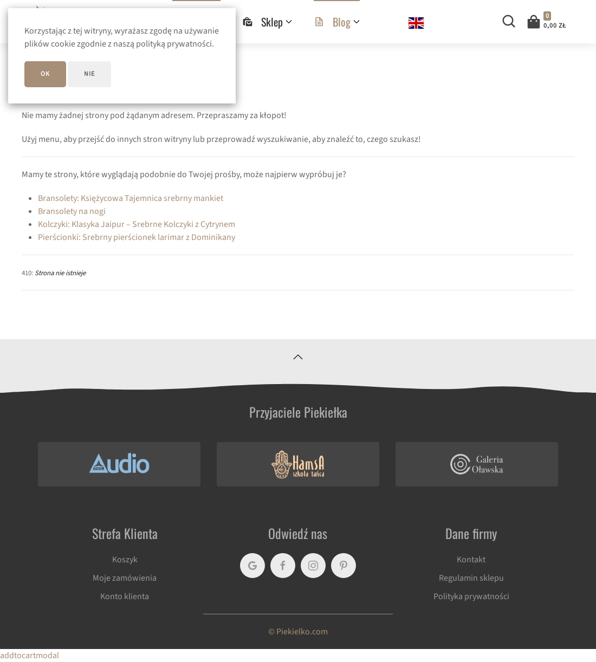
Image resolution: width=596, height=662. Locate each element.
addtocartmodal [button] (29, 655)
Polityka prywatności (471, 596)
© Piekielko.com (298, 632)
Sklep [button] (267, 22)
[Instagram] (313, 565)
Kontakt (471, 560)
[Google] (252, 565)
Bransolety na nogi (72, 211)
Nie (89, 74)
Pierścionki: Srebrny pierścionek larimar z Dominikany (136, 237)
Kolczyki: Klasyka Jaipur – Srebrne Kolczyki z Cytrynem (136, 224)
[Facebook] (282, 565)
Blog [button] (337, 22)
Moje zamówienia (125, 578)
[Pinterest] (343, 565)
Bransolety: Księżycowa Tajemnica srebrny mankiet (130, 198)
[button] (545, 22)
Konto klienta (124, 596)
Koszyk (125, 560)
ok (45, 74)
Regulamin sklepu (471, 578)
